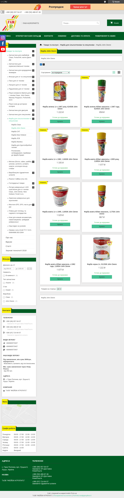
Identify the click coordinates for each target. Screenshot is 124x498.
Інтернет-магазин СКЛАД (27, 36)
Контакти (48, 36)
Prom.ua (74, 493)
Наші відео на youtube (17, 226)
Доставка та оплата (80, 36)
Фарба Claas (16, 125)
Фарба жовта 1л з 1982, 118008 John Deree (60, 159)
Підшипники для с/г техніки (19, 89)
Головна (7, 36)
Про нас (9, 237)
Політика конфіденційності (82, 495)
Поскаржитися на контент (62, 495)
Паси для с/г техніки (16, 81)
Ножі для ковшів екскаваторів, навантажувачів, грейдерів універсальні (20, 219)
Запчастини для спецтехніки (19, 114)
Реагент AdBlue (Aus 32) (18, 179)
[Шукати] (98, 23)
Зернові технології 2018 (16, 250)
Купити (60, 121)
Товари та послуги (50, 45)
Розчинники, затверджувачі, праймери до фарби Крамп (21, 153)
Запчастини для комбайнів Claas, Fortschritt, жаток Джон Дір (20, 57)
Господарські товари (16, 183)
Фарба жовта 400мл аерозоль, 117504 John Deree (102, 213)
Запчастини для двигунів (18, 110)
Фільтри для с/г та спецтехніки (20, 77)
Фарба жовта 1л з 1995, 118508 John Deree (60, 212)
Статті (8, 246)
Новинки (62, 36)
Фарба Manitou (17, 142)
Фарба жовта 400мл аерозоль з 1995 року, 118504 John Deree (102, 160)
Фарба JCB (15, 138)
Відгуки (9, 242)
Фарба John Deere (18, 128)
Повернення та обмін (105, 36)
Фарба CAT (15, 131)
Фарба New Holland (18, 135)
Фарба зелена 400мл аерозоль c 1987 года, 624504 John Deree (102, 108)
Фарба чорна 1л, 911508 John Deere (102, 264)
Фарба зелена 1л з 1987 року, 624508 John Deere (60, 108)
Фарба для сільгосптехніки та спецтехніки (77, 45)
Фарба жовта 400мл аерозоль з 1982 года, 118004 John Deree (60, 265)
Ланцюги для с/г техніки (18, 85)
